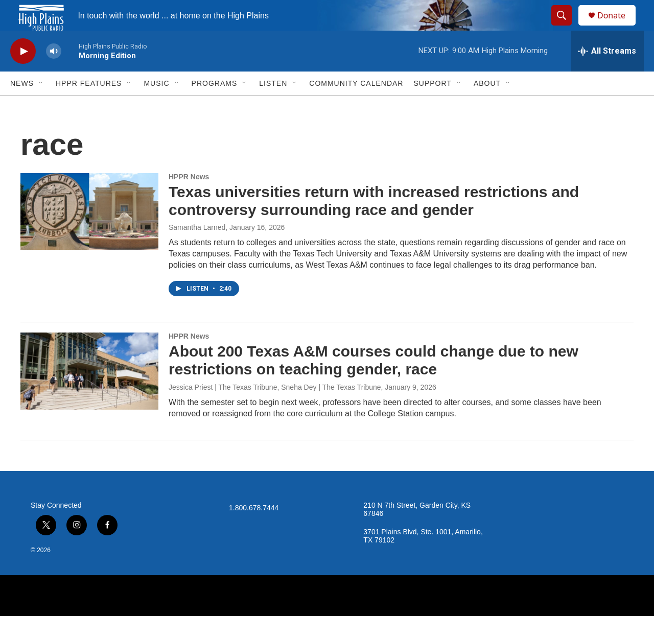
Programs (215, 106)
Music (156, 106)
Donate (618, 26)
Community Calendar (356, 106)
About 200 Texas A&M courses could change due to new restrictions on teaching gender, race (373, 383)
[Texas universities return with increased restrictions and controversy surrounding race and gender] (89, 234)
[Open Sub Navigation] (41, 106)
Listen (273, 106)
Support (432, 106)
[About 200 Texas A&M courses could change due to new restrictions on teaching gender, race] (89, 394)
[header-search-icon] (566, 27)
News (22, 106)
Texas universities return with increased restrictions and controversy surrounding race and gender (374, 223)
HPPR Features (89, 106)
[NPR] (327, 618)
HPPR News (189, 200)
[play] (23, 74)
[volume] (53, 74)
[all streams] (607, 74)
